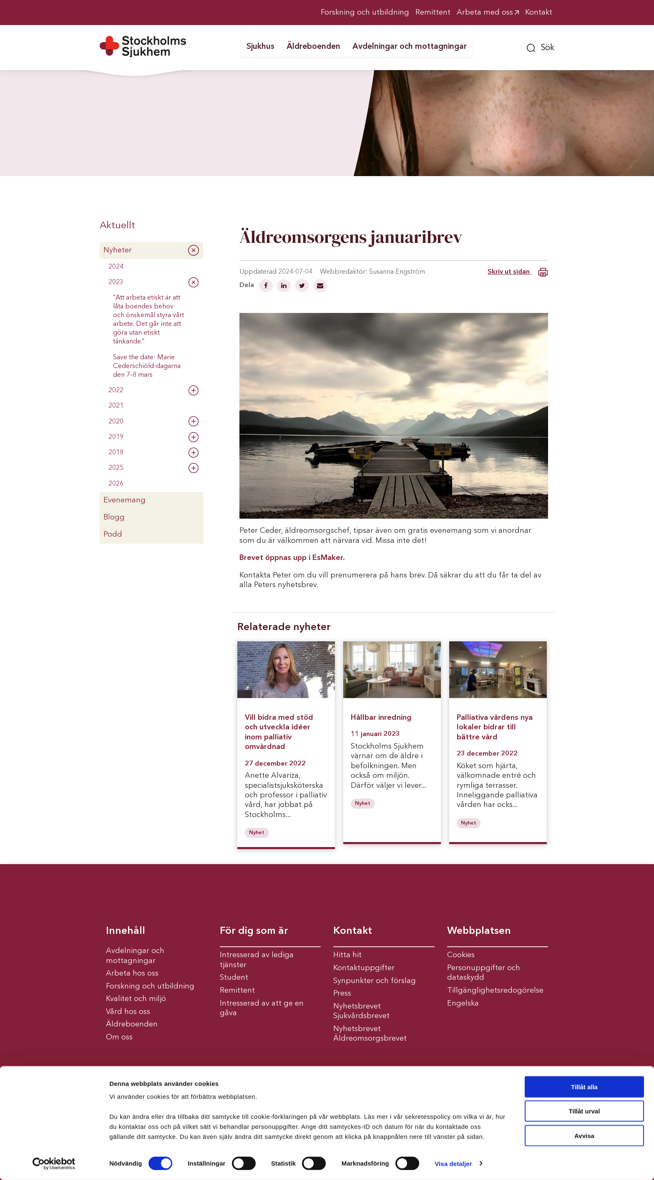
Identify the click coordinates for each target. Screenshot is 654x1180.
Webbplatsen (479, 931)
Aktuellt (117, 226)
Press (342, 993)
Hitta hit (347, 955)
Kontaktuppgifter (364, 968)
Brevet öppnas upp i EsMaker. (292, 558)
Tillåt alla (584, 1086)
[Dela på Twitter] (303, 286)
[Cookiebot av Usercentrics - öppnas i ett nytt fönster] (54, 1163)
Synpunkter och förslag (374, 981)
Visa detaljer (453, 1163)
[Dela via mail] (320, 286)
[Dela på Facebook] (267, 286)
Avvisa (584, 1135)
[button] (540, 47)
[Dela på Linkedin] (285, 286)
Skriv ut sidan (518, 272)
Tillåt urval (584, 1111)
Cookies (461, 955)
